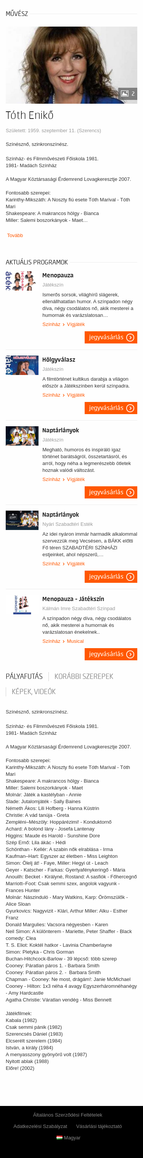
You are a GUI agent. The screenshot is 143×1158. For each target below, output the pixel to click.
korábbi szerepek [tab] (84, 676)
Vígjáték (76, 324)
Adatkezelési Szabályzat (40, 1126)
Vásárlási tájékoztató (99, 1126)
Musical (75, 641)
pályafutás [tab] (24, 676)
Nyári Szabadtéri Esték (67, 524)
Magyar (68, 1138)
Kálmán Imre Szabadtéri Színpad (78, 608)
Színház (51, 324)
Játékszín (52, 285)
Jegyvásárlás (106, 337)
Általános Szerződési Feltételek (67, 1115)
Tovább (15, 235)
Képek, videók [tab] (34, 692)
